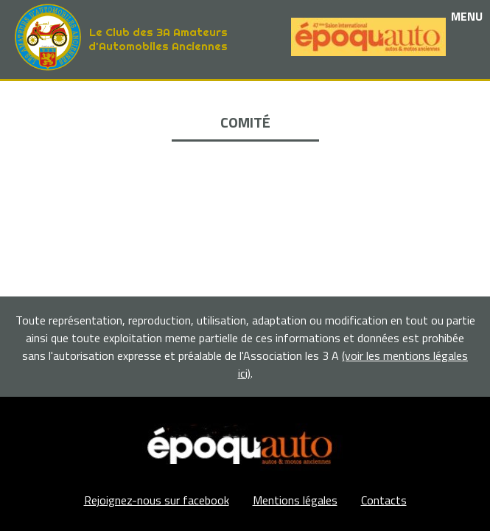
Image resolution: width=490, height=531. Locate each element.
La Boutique (245, 147)
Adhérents (245, 164)
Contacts (384, 500)
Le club (245, 96)
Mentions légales (295, 500)
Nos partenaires (245, 130)
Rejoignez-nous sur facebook (156, 500)
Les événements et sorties (245, 113)
